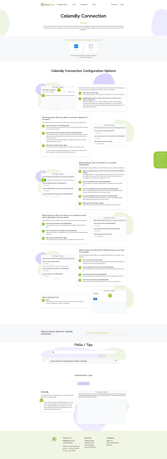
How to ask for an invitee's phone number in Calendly (69, 361)
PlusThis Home (89, 443)
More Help (114, 4)
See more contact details (69, 450)
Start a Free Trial (90, 447)
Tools (74, 4)
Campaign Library (62, 4)
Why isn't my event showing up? (99, 333)
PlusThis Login (89, 445)
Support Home (89, 441)
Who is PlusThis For (113, 443)
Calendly (83, 383)
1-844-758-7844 (68, 443)
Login (122, 4)
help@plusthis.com (69, 441)
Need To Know (160, 160)
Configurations (160, 157)
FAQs (94, 4)
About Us (110, 441)
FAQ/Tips (158, 162)
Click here (77, 57)
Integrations (84, 4)
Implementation (160, 165)
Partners (109, 445)
